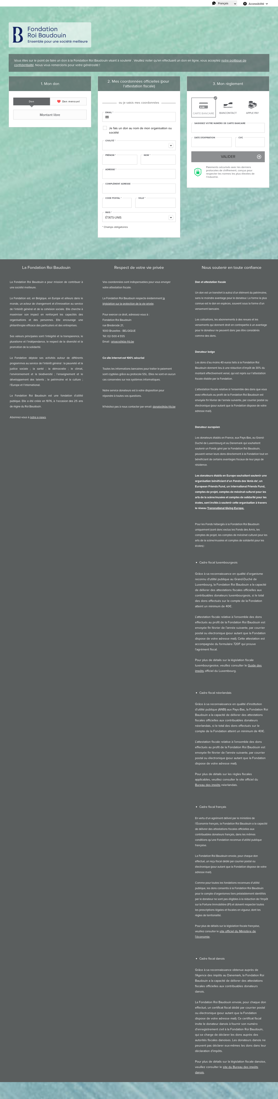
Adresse (110, 169)
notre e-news (38, 417)
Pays (108, 212)
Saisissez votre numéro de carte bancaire (219, 123)
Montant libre (37, 114)
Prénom (110, 155)
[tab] (31, 101)
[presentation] (31, 101)
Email (109, 112)
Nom (147, 155)
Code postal (113, 198)
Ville (142, 198)
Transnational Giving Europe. (225, 508)
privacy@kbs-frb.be (122, 342)
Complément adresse (118, 184)
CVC (240, 137)
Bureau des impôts (207, 785)
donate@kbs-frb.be (164, 407)
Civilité (110, 140)
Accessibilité (256, 4)
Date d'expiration (204, 137)
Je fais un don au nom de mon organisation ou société (140, 130)
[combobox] (139, 145)
